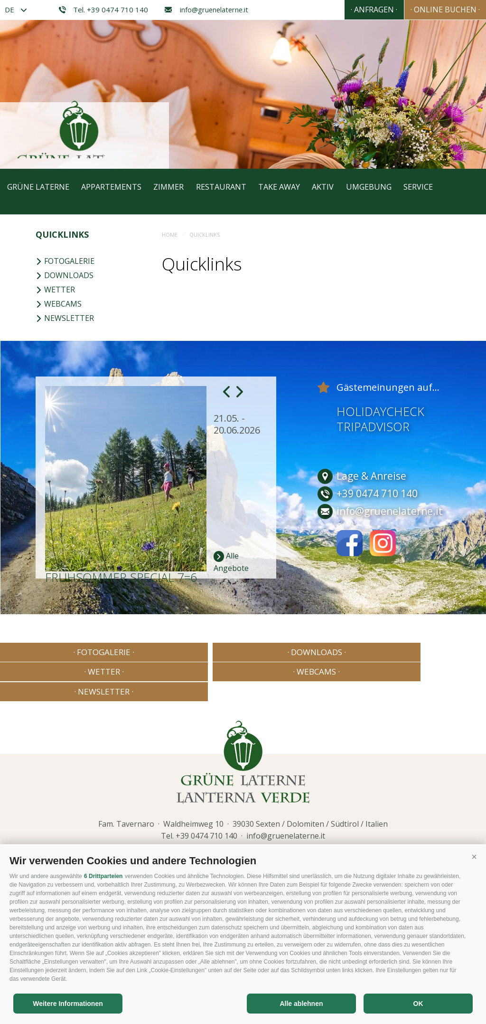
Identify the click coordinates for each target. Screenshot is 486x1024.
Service (453, 191)
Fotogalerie (65, 261)
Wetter (55, 289)
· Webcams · (341, 652)
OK (418, 1003)
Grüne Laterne (39, 191)
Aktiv (349, 191)
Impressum (77, 827)
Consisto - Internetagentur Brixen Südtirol (412, 825)
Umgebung (399, 191)
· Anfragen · (347, 9)
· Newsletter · (439, 652)
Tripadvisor (373, 426)
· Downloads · (144, 652)
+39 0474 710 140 (206, 796)
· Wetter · (243, 652)
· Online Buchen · (436, 9)
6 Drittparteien (103, 876)
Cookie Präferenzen (282, 827)
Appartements (117, 191)
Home (170, 234)
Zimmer (180, 191)
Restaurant (237, 191)
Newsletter (65, 318)
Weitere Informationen (68, 1003)
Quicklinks (62, 234)
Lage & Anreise (362, 476)
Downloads (64, 275)
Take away (300, 191)
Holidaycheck (380, 411)
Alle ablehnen (301, 1003)
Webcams (59, 304)
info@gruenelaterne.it (206, 9)
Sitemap (146, 827)
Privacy (113, 827)
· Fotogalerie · (46, 652)
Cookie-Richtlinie (191, 827)
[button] (474, 857)
